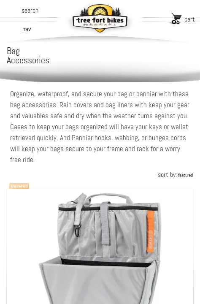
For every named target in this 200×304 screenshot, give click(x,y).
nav (26, 28)
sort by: (175, 174)
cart (189, 19)
